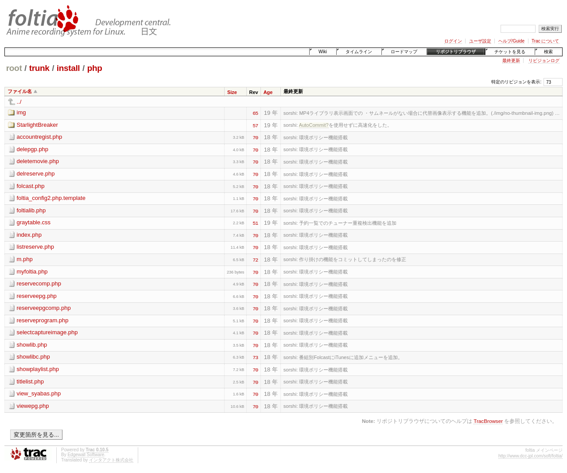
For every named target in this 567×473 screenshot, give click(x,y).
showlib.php (32, 344)
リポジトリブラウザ (456, 51)
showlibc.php (33, 356)
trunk (39, 68)
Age (268, 92)
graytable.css (34, 222)
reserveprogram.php (43, 320)
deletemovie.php (38, 161)
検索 (548, 51)
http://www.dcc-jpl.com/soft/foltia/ (530, 455)
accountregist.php (39, 136)
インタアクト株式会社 (111, 459)
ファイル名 (20, 91)
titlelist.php (30, 381)
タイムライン (359, 51)
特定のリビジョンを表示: (516, 81)
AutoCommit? (314, 125)
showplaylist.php (38, 369)
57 (255, 125)
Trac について (545, 41)
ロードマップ (404, 51)
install (68, 68)
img (21, 112)
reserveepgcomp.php (44, 308)
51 (255, 222)
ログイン (453, 41)
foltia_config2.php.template (51, 198)
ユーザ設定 (480, 41)
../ (19, 101)
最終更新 (511, 60)
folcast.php (31, 186)
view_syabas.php (39, 393)
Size (232, 92)
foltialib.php (31, 210)
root (14, 68)
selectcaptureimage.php (47, 332)
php (94, 68)
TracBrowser (488, 421)
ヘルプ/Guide (511, 41)
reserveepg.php (37, 296)
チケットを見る (509, 51)
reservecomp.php (39, 283)
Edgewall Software (85, 454)
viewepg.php (33, 406)
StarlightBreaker (37, 124)
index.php (29, 234)
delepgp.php (33, 149)
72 (255, 259)
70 (255, 137)
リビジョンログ (543, 60)
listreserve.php (35, 246)
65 (255, 112)
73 (255, 356)
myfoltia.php (32, 271)
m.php (25, 259)
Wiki (322, 51)
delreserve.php (36, 173)
